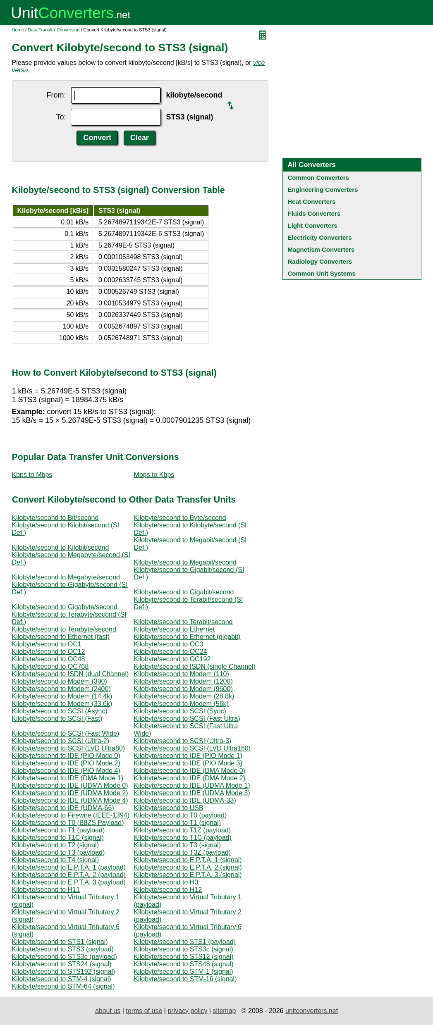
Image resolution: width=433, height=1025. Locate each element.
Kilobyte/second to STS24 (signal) (62, 964)
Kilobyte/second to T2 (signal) (55, 845)
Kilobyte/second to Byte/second (180, 517)
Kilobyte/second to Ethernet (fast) (61, 636)
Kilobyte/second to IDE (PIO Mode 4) (66, 770)
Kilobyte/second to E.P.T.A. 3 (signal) (188, 874)
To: (61, 117)
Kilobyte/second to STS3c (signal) (183, 949)
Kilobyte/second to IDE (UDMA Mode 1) (192, 785)
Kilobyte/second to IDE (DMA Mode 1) (67, 778)
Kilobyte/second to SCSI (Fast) (57, 718)
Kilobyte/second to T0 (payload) (180, 815)
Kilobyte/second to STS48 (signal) (184, 964)
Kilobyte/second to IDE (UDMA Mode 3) (192, 792)
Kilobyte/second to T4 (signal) (55, 859)
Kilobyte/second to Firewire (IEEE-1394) (71, 815)
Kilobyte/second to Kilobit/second (60, 547)
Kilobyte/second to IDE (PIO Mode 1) (188, 755)
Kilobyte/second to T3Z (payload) (182, 852)
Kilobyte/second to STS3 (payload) (63, 949)
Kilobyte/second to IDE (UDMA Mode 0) (70, 785)
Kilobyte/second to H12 (168, 889)
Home (18, 29)
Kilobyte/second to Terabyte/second (64, 629)
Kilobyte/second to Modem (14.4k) (62, 696)
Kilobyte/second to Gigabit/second (184, 592)
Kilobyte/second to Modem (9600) (183, 688)
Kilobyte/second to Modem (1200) (183, 681)
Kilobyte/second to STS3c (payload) (64, 956)
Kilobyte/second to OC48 (48, 659)
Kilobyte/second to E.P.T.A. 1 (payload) (69, 867)
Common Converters (318, 177)
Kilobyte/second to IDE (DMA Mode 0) (189, 770)
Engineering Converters (323, 189)
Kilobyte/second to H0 (166, 882)
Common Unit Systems (322, 273)
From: (56, 95)
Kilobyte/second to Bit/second (55, 517)
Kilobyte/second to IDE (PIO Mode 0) (66, 755)
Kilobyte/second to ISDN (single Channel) (195, 666)
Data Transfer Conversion (53, 29)
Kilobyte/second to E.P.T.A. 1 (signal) (188, 859)
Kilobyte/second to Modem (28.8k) (184, 696)
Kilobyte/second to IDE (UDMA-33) (185, 800)
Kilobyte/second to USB (168, 807)
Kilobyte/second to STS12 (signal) (184, 956)
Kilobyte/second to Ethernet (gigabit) (187, 636)
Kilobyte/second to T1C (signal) (58, 837)
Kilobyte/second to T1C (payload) (183, 837)
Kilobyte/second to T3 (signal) (177, 845)
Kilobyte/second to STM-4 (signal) (61, 978)
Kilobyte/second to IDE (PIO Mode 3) (188, 763)
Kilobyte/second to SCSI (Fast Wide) (66, 733)
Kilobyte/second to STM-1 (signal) (183, 971)
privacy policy (187, 1010)
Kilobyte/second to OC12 (48, 651)
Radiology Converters (320, 261)
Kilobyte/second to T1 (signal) (177, 822)
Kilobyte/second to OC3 (168, 644)
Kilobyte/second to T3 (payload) (58, 852)
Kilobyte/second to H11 (46, 889)
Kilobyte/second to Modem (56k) (181, 703)
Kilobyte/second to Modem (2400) (61, 688)
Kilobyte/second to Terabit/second (183, 621)
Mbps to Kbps (154, 474)
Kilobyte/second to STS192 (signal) (63, 971)
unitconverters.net (311, 1010)
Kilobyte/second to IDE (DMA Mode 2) (189, 778)
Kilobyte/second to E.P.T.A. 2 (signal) (188, 867)
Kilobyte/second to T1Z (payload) (182, 830)
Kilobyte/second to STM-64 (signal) (63, 986)
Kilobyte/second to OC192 (172, 659)
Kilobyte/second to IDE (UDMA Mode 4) (70, 800)
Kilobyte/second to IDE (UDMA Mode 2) (70, 792)
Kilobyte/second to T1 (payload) (58, 830)
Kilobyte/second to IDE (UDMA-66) (63, 807)
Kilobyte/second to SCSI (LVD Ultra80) (68, 748)
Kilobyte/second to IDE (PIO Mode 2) (66, 763)
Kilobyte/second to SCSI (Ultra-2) (61, 740)
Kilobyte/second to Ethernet (174, 629)
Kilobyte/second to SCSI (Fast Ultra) (187, 718)
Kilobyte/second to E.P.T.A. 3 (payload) (69, 882)
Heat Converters (312, 201)
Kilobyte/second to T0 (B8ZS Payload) (68, 822)
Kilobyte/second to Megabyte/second (66, 577)
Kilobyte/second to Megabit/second (185, 562)
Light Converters (312, 225)
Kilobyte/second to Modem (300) (59, 681)
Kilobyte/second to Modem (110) (181, 673)
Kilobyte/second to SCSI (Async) (60, 711)
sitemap (224, 1010)
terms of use (144, 1010)
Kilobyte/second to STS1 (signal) (60, 941)
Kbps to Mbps (32, 474)
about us (107, 1010)
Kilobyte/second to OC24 (170, 651)
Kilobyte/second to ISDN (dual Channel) (70, 673)
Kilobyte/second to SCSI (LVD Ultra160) (192, 748)
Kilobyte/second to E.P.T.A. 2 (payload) (69, 874)
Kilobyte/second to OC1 (46, 644)
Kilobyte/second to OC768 (50, 666)
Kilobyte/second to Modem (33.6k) (62, 703)
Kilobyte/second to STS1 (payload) (185, 941)
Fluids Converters (314, 213)
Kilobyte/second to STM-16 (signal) (185, 978)
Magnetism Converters (321, 249)
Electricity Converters (320, 237)
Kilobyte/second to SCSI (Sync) (180, 711)
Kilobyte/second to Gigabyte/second (64, 606)
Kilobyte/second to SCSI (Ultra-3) (183, 740)
